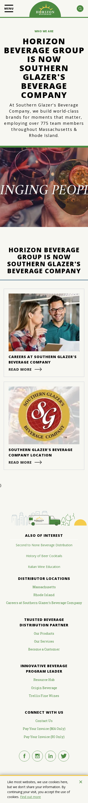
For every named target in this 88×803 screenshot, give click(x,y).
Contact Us (44, 721)
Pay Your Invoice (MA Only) (44, 729)
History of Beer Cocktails (44, 556)
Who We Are (44, 31)
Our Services (44, 641)
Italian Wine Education (44, 567)
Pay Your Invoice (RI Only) (44, 737)
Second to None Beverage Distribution (44, 545)
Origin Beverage (44, 688)
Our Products (44, 633)
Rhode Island (44, 595)
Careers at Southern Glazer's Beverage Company (44, 603)
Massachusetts (44, 587)
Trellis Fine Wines (44, 696)
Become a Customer (44, 649)
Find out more (30, 797)
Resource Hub (44, 680)
